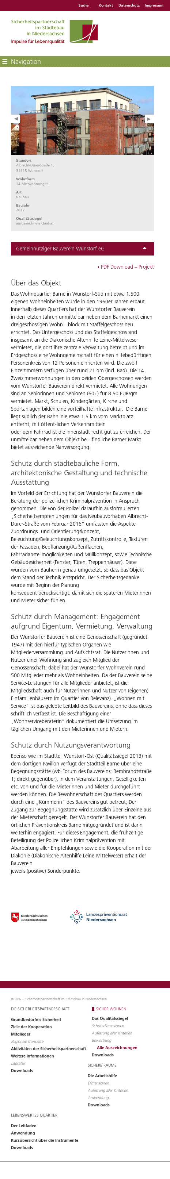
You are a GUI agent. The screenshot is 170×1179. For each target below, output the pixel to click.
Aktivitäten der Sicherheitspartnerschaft (48, 1048)
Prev (15, 119)
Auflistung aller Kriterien (112, 1033)
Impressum (154, 5)
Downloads (22, 1070)
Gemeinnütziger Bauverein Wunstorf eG (81, 248)
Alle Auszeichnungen (117, 1047)
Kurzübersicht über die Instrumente (44, 1140)
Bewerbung (101, 1040)
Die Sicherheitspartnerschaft (40, 1008)
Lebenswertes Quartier (34, 1115)
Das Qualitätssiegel (110, 1018)
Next (149, 119)
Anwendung (98, 1097)
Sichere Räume (102, 1065)
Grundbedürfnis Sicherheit (36, 1019)
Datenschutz (129, 5)
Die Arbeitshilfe (102, 1075)
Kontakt (106, 5)
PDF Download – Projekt (126, 267)
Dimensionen (98, 1083)
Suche (84, 5)
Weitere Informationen (32, 1056)
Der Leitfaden (24, 1125)
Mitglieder (20, 1034)
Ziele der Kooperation (31, 1026)
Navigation (21, 61)
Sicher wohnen (111, 1008)
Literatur (18, 1063)
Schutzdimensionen (108, 1025)
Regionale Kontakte (27, 1041)
